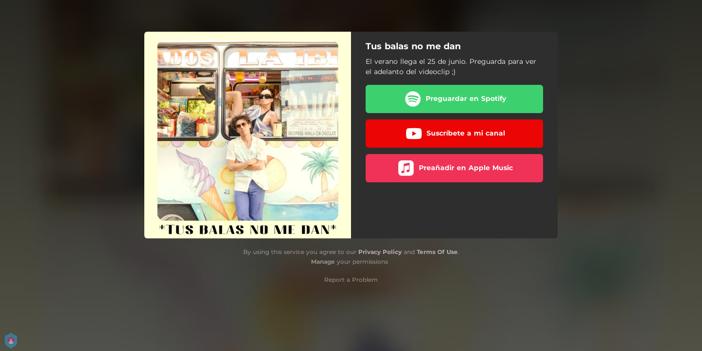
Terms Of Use (437, 251)
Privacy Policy (380, 251)
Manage (323, 261)
